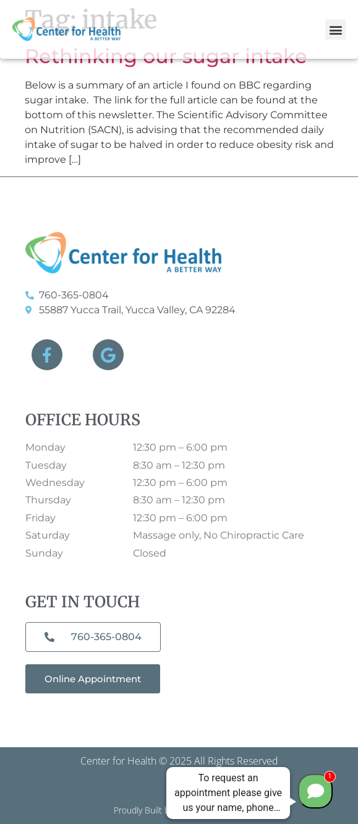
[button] (335, 29)
